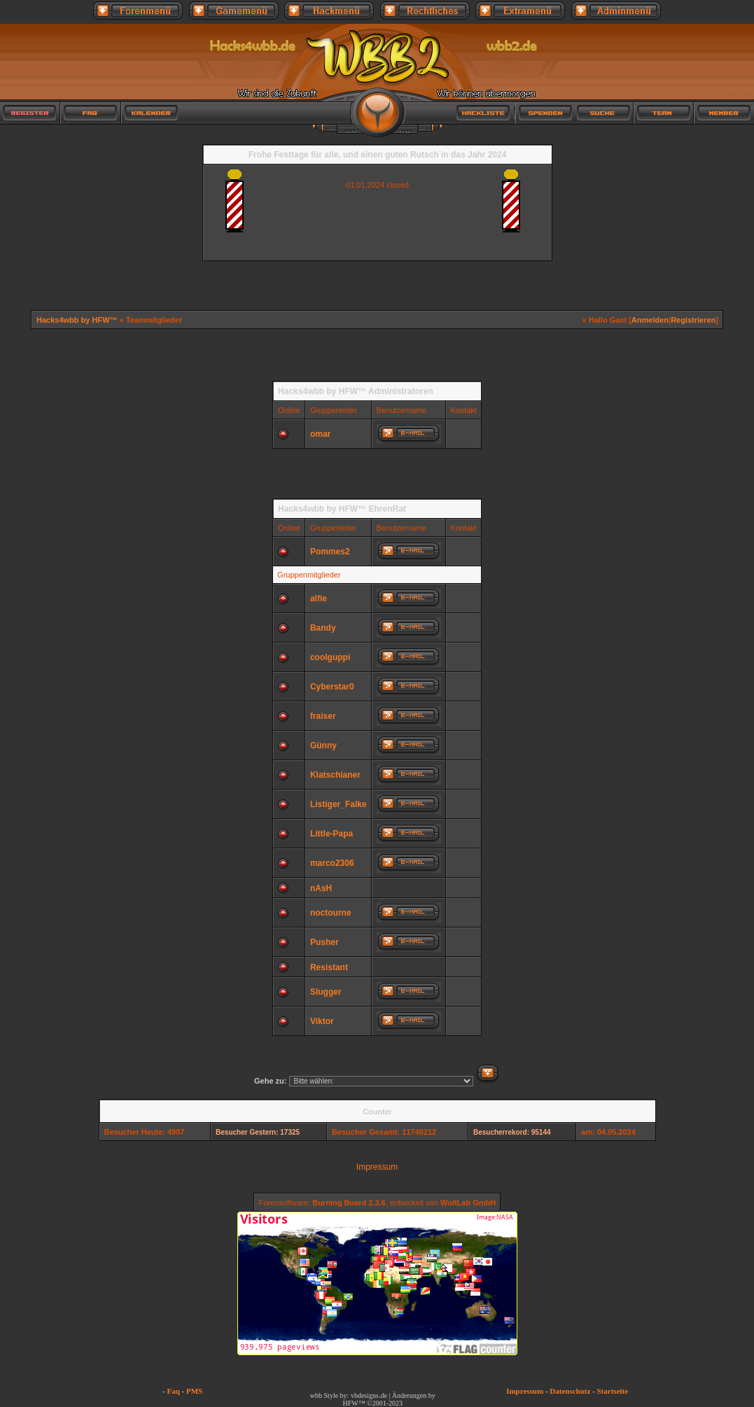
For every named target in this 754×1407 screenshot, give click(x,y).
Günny (323, 745)
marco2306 (332, 863)
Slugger (326, 992)
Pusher (324, 942)
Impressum (377, 1167)
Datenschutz (570, 1391)
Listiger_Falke (338, 804)
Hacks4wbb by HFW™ (78, 320)
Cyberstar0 (332, 687)
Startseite (613, 1391)
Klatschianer (335, 775)
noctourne (330, 913)
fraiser (323, 716)
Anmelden (650, 320)
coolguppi (330, 657)
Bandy (323, 628)
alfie (318, 598)
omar (320, 434)
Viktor (322, 1021)
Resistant (329, 967)
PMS (194, 1391)
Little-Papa (331, 834)
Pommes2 (330, 551)
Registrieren (693, 320)
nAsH (321, 888)
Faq (173, 1391)
